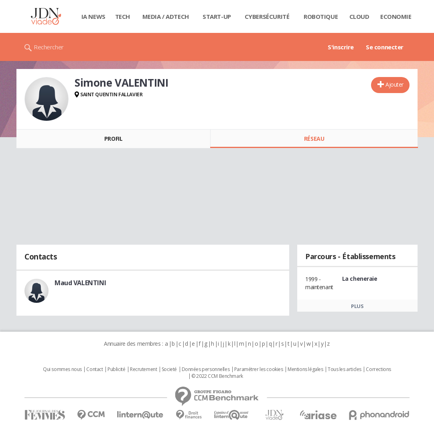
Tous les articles (344, 369)
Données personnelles (206, 369)
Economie (396, 16)
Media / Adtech (165, 16)
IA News (93, 16)
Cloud (359, 16)
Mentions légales (305, 369)
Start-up (217, 16)
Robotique (321, 16)
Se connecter (385, 47)
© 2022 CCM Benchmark (217, 376)
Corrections (378, 369)
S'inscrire (341, 47)
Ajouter (394, 84)
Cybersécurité (267, 16)
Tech (122, 16)
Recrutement (143, 369)
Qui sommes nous (62, 369)
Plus (357, 306)
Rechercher (49, 47)
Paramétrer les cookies (258, 369)
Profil (113, 138)
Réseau (314, 138)
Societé (169, 369)
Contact (94, 369)
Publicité (116, 369)
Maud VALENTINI (80, 282)
